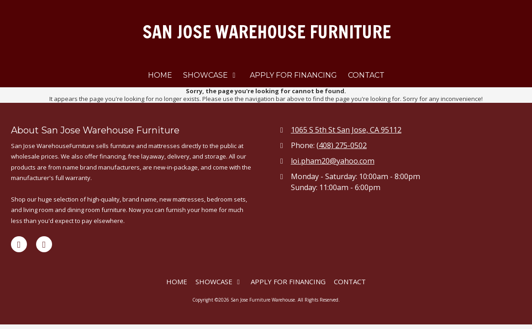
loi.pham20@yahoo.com (332, 161)
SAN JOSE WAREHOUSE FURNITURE (266, 31)
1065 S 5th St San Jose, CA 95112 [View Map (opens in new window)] (346, 130)
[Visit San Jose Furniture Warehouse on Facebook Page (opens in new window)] (19, 244)
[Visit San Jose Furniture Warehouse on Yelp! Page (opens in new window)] (44, 244)
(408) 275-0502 (341, 145)
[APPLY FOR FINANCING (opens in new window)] (293, 75)
